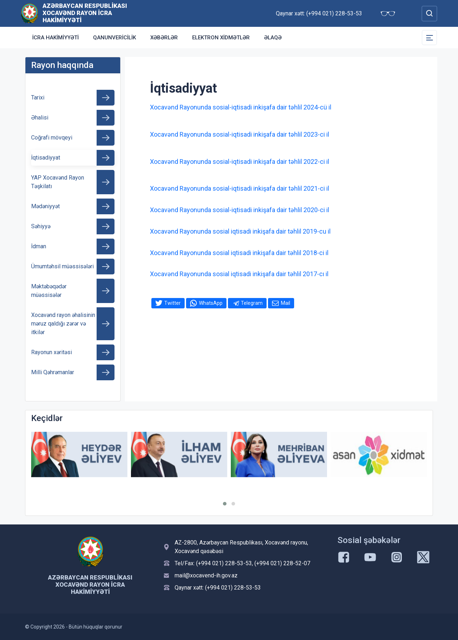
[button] (224, 503)
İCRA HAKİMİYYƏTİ (55, 37)
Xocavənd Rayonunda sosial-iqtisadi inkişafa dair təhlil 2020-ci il (239, 210)
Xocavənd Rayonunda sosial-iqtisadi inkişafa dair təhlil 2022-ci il (239, 161)
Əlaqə (273, 37)
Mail (285, 303)
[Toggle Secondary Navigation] (429, 37)
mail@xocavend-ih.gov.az (206, 575)
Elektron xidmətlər (221, 37)
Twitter (172, 303)
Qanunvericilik (114, 37)
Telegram (252, 303)
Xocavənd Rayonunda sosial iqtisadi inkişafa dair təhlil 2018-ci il (239, 253)
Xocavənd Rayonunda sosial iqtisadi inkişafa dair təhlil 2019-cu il (240, 231)
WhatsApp (211, 303)
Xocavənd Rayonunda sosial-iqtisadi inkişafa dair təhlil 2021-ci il (239, 188)
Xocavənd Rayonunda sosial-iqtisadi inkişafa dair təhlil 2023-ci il (239, 134)
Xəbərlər (164, 37)
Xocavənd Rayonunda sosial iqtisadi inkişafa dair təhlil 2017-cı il (239, 274)
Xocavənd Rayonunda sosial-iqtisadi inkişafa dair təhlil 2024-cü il (240, 107)
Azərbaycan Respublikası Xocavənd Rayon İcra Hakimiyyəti (85, 13)
